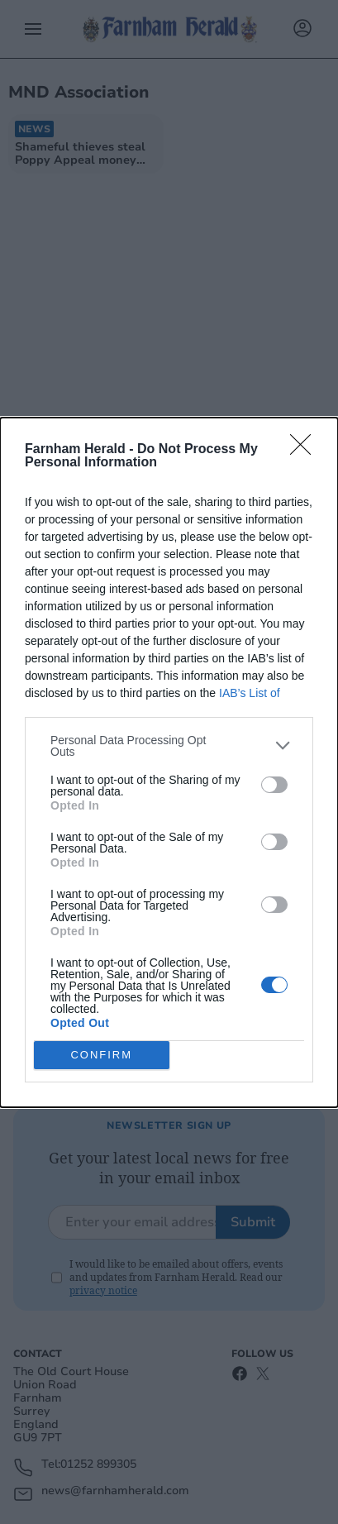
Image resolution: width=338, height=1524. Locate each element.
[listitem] (169, 745)
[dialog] (169, 762)
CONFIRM (101, 1054)
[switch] (274, 784)
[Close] (305, 450)
